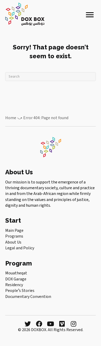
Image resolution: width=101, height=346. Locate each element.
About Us (13, 242)
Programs (14, 236)
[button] (28, 324)
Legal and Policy (19, 248)
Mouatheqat (16, 273)
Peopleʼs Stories (19, 290)
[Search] (50, 76)
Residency (14, 285)
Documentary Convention (28, 296)
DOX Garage (15, 279)
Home (10, 118)
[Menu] (90, 14)
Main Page (14, 230)
